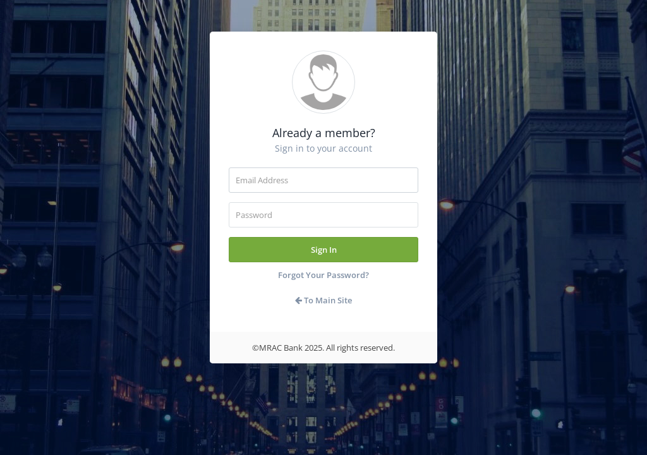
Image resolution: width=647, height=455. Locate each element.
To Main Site (323, 300)
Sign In (324, 249)
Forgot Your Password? (323, 275)
